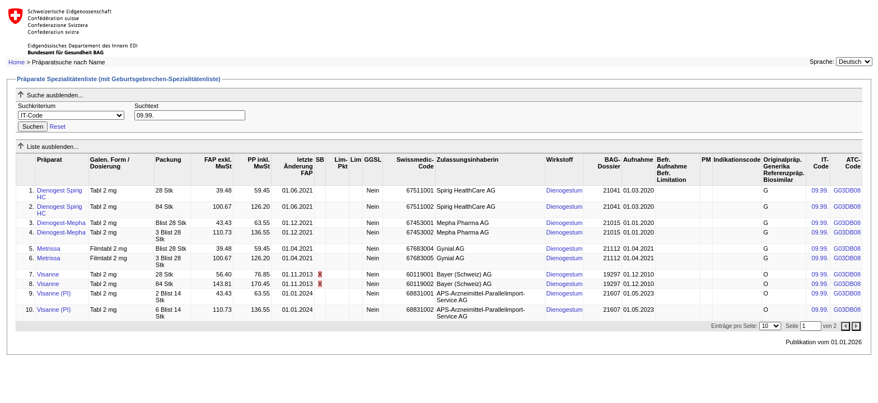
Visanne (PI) (54, 293)
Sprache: (822, 61)
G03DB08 (847, 190)
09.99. (820, 190)
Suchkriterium (36, 105)
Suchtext (146, 105)
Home (16, 62)
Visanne (48, 274)
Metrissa (48, 248)
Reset (57, 126)
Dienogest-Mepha (61, 222)
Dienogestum (565, 190)
